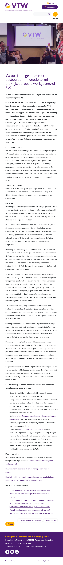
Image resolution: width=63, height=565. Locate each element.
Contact (51, 3)
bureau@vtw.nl (40, 547)
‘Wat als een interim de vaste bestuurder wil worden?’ (30, 510)
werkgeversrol (50, 520)
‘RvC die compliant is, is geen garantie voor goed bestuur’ (32, 513)
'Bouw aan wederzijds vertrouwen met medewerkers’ (30, 490)
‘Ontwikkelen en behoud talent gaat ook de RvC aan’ (30, 507)
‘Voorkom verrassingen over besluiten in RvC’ (27, 503)
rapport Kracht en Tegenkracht (31, 429)
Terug (10, 524)
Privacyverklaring (10, 561)
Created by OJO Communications (48, 561)
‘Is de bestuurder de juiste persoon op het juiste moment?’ (32, 500)
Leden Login (49, 7)
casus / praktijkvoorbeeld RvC (30, 520)
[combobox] (40, 14)
